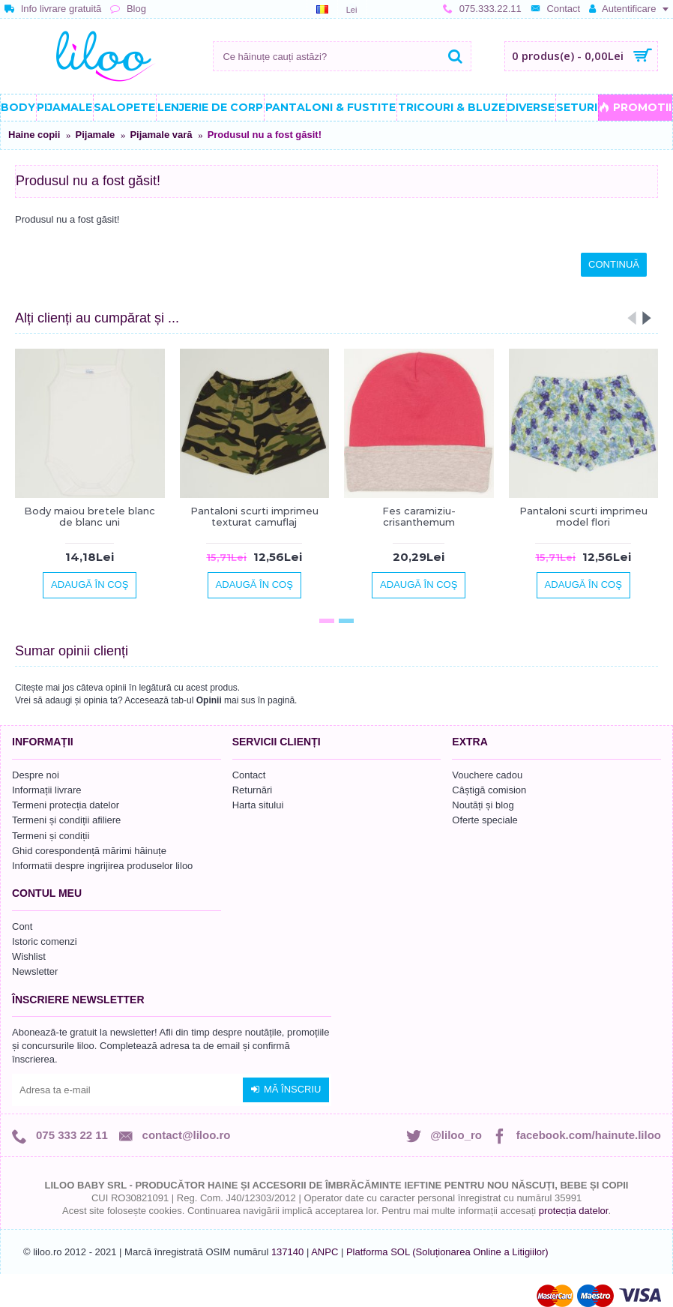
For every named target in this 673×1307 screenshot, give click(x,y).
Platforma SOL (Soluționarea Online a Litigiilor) (447, 1252)
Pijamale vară (161, 134)
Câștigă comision (489, 790)
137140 (287, 1252)
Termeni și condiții (50, 835)
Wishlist (29, 956)
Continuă (613, 264)
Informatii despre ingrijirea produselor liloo (102, 865)
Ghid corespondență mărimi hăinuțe (89, 850)
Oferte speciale (484, 820)
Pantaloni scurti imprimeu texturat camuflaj (254, 516)
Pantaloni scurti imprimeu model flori (583, 516)
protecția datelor (574, 1210)
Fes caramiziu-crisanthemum (419, 516)
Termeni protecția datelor (65, 805)
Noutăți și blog (482, 805)
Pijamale (95, 134)
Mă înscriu (286, 1090)
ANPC (324, 1252)
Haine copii (34, 134)
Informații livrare (46, 790)
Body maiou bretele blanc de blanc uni (89, 516)
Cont (22, 926)
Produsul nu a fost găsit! (265, 134)
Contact (249, 775)
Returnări (252, 790)
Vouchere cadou (487, 775)
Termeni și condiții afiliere (66, 820)
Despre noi (35, 775)
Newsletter (35, 971)
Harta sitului (258, 805)
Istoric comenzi (44, 941)
